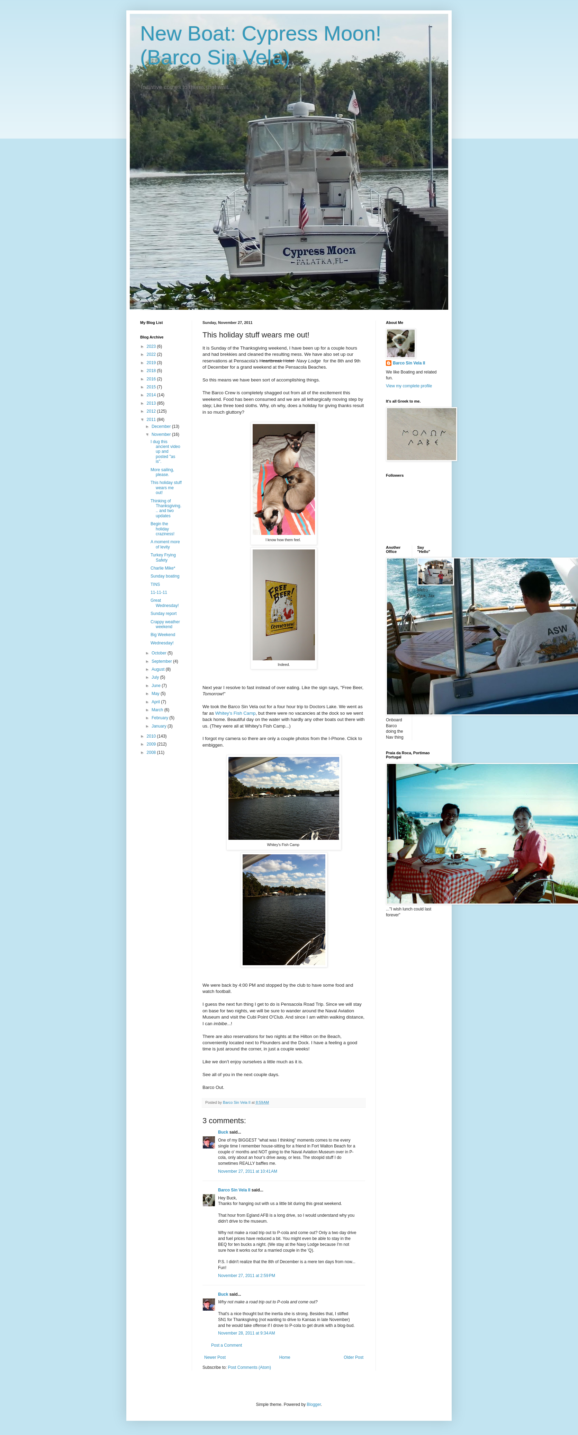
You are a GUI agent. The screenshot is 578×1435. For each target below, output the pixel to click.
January (160, 726)
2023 (152, 346)
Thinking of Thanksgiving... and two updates (166, 508)
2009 (152, 744)
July (156, 677)
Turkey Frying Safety (163, 557)
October (160, 653)
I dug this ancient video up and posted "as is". (165, 451)
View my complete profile (409, 386)
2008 (152, 752)
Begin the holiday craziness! (162, 528)
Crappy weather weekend (165, 624)
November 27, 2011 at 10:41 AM (247, 1171)
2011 (152, 419)
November (162, 434)
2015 (152, 387)
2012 (152, 411)
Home (284, 1357)
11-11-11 (159, 592)
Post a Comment (226, 1345)
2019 (152, 362)
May (156, 693)
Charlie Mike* (163, 568)
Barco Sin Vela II (234, 1190)
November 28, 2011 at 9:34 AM (246, 1333)
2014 (152, 395)
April (156, 701)
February (160, 717)
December (162, 426)
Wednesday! (162, 643)
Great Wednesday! (165, 603)
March (158, 709)
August (159, 669)
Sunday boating (165, 576)
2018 (152, 370)
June (157, 685)
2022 (152, 354)
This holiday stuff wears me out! (166, 487)
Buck (223, 1132)
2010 (152, 736)
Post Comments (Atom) (249, 1367)
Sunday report (164, 613)
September (162, 661)
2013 (152, 403)
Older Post (353, 1357)
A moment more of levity (165, 544)
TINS (155, 584)
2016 (152, 379)
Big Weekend (163, 634)
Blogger (314, 1404)
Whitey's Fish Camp (235, 713)
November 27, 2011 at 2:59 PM (246, 1275)
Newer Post (215, 1357)
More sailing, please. (162, 472)
